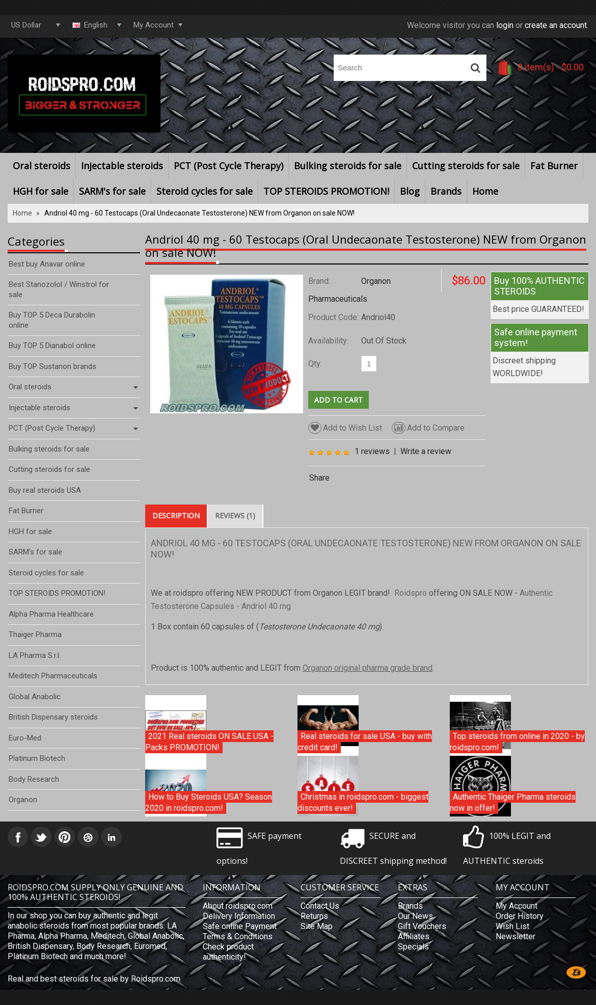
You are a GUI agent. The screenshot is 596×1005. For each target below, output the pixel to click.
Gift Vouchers (422, 926)
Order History (520, 916)
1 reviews (372, 451)
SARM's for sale (112, 191)
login (504, 25)
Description (176, 515)
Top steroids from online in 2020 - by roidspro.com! (517, 741)
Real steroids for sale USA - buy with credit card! (364, 741)
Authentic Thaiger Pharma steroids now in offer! (513, 802)
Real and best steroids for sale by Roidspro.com (94, 979)
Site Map (317, 926)
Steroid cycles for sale (204, 191)
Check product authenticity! (228, 952)
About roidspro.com (238, 906)
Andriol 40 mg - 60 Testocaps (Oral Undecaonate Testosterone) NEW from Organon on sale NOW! (199, 213)
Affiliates (413, 936)
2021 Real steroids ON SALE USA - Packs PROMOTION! (209, 741)
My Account (516, 906)
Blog (410, 191)
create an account (556, 25)
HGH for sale (40, 191)
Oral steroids (41, 166)
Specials (413, 946)
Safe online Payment (240, 926)
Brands (446, 191)
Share (319, 478)
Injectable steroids (122, 166)
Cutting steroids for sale (466, 166)
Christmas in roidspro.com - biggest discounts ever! (362, 802)
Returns (314, 916)
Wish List (512, 926)
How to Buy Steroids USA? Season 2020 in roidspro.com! (208, 802)
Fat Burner (554, 166)
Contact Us (320, 906)
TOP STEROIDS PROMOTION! (326, 191)
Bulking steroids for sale (347, 166)
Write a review (425, 451)
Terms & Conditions (238, 936)
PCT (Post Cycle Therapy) (228, 166)
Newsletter (515, 936)
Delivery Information (239, 916)
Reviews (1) (235, 515)
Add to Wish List (345, 428)
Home (485, 191)
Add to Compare (428, 428)
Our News (415, 916)
